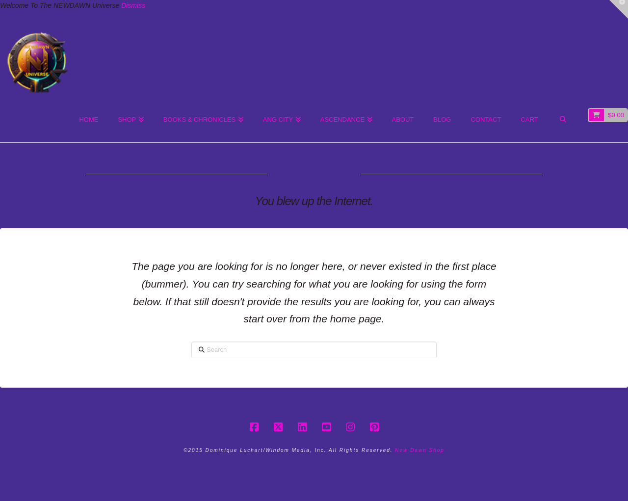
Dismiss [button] (133, 5)
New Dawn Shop (419, 450)
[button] (618, 9)
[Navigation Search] (563, 120)
